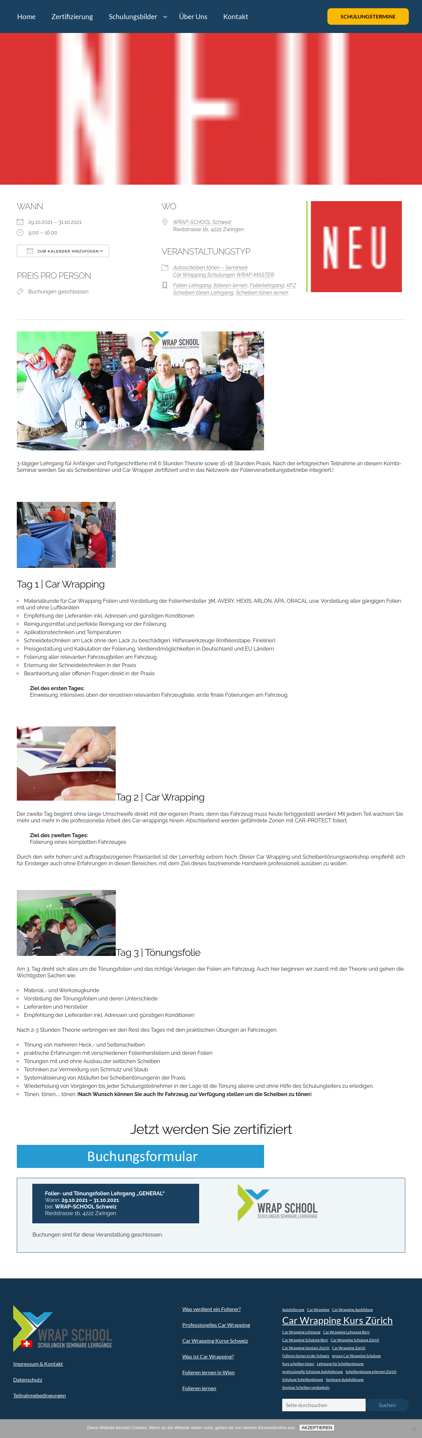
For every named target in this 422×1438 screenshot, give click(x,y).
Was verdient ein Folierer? (211, 1309)
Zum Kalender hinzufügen (63, 251)
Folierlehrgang (267, 285)
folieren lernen (230, 285)
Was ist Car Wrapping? (208, 1356)
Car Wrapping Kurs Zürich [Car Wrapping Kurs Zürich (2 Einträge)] (337, 1320)
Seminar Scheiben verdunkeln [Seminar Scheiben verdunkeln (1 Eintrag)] (305, 1387)
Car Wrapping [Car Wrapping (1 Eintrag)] (318, 1309)
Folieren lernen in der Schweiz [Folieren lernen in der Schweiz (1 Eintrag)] (305, 1356)
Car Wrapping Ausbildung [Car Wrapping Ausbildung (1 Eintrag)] (352, 1309)
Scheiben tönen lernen (262, 293)
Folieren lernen (199, 1388)
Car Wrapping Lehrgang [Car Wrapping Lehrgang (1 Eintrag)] (301, 1332)
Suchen (387, 1405)
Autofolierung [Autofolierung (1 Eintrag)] (293, 1309)
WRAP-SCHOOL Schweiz (202, 222)
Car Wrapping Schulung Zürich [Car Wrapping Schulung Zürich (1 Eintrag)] (355, 1340)
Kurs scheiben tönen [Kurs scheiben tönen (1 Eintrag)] (298, 1364)
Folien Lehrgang (192, 285)
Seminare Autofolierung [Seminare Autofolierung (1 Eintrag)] (345, 1379)
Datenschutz (27, 1379)
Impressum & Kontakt (38, 1364)
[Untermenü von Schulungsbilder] (165, 17)
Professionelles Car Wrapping (216, 1325)
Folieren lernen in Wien (208, 1372)
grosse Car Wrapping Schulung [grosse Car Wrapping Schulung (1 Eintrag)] (356, 1356)
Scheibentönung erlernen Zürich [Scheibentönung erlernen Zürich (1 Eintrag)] (371, 1371)
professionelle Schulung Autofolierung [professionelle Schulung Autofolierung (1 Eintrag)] (312, 1371)
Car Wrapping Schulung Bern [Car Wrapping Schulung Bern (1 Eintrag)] (305, 1340)
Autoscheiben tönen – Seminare (210, 267)
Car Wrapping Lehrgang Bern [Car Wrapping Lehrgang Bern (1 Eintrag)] (346, 1332)
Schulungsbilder (133, 16)
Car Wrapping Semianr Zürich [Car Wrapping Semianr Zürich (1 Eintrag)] (305, 1348)
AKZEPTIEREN (317, 1427)
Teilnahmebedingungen (39, 1395)
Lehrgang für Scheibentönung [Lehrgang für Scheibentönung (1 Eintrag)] (340, 1364)
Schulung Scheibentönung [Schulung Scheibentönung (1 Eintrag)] (302, 1379)
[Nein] (413, 1428)
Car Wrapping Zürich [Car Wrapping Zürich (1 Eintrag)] (348, 1348)
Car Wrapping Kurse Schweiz (215, 1340)
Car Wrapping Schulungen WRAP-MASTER (223, 275)
